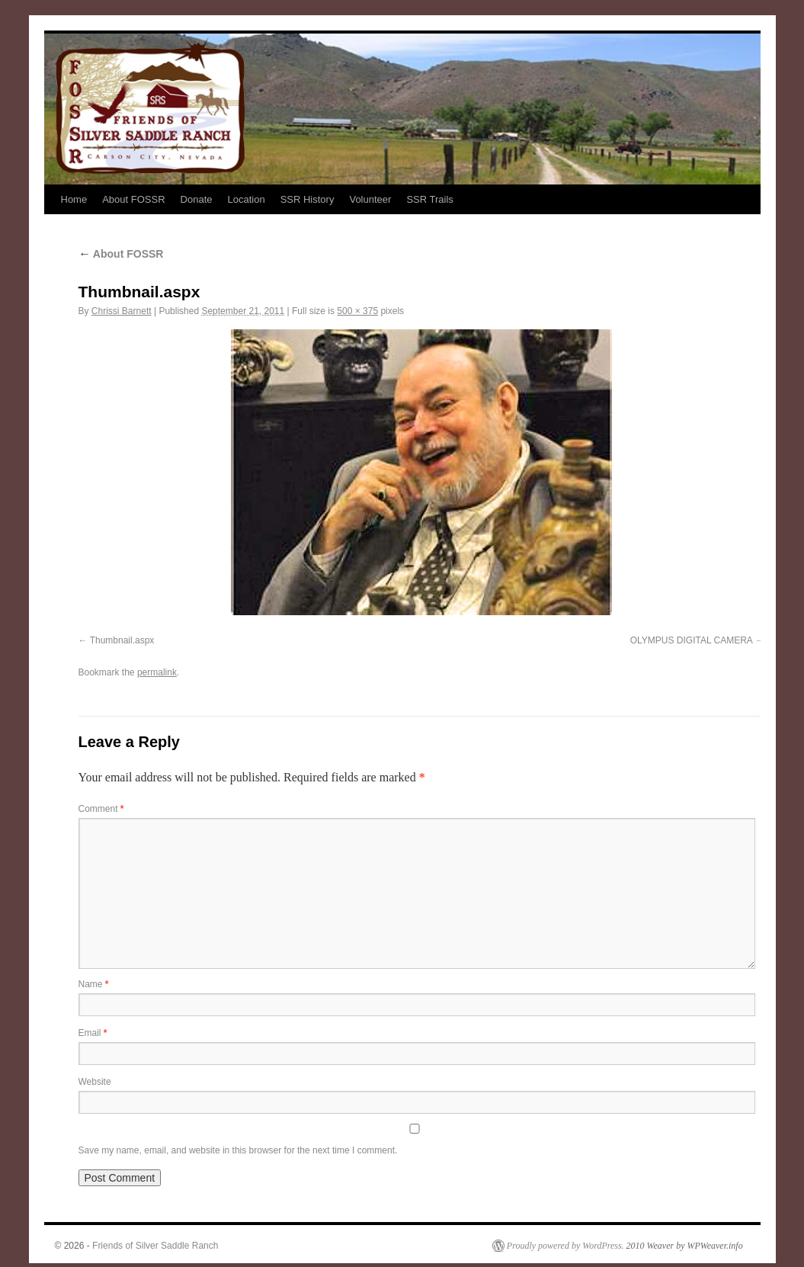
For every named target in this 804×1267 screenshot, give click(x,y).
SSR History (307, 199)
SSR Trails (429, 199)
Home (74, 199)
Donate (197, 199)
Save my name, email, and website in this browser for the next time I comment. (238, 1150)
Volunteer (370, 199)
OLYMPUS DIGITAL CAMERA (691, 640)
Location (245, 199)
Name (93, 984)
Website (94, 1081)
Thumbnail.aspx (122, 640)
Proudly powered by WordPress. (565, 1245)
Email (92, 1033)
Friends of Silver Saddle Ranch (155, 1245)
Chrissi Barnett (121, 311)
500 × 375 (357, 311)
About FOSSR (133, 199)
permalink (157, 672)
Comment (101, 809)
